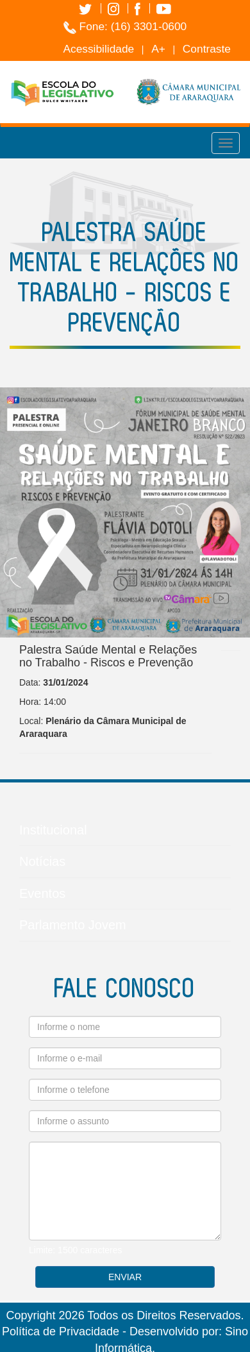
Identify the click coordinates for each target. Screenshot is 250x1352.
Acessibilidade (98, 48)
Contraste (207, 48)
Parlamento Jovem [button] (125, 930)
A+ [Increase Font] (158, 48)
